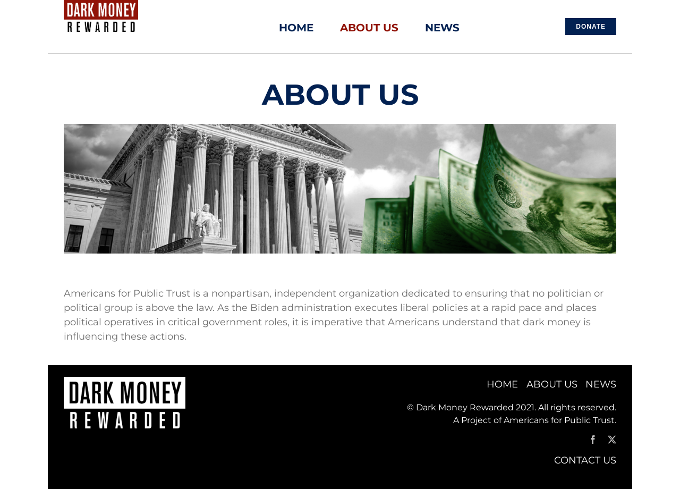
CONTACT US (585, 460)
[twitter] (612, 439)
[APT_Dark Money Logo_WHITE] (124, 381)
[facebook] (593, 439)
